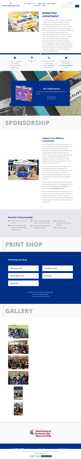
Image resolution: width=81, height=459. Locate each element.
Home (24, 4)
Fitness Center (41, 3)
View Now (51, 98)
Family (28, 3)
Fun (34, 3)
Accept (32, 456)
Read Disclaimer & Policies (40, 453)
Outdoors (37, 5)
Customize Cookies (46, 456)
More (44, 5)
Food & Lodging (51, 3)
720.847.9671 (51, 65)
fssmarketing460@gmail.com (56, 188)
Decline (37, 456)
